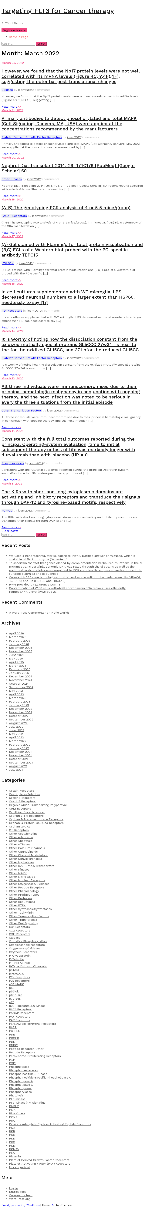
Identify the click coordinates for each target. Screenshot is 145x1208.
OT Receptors (19, 830)
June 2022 (16, 730)
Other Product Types (24, 894)
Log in (13, 1188)
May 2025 (16, 658)
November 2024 (20, 680)
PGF (12, 1059)
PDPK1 (13, 1045)
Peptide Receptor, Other (26, 1049)
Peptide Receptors (22, 1052)
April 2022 (16, 737)
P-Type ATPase (20, 963)
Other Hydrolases (21, 862)
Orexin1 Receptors (22, 798)
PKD (12, 1138)
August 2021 (18, 766)
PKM (12, 1145)
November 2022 (20, 712)
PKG (12, 1142)
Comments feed (20, 1195)
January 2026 (19, 644)
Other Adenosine (21, 837)
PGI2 (12, 1063)
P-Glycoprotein (20, 955)
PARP (13, 1027)
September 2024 (21, 687)
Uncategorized (19, 1167)
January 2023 (19, 705)
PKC (12, 1135)
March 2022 (17, 741)
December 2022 (20, 708)
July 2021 (16, 769)
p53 (11, 988)
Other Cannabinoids (23, 851)
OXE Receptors (19, 934)
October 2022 (19, 716)
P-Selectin (16, 959)
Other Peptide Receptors (27, 887)
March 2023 (17, 698)
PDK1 (12, 1041)
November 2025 (20, 651)
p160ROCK (16, 973)
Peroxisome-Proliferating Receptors (35, 1056)
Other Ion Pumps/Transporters (31, 866)
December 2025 (20, 647)
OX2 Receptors (19, 930)
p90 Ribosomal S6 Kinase (27, 1006)
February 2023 (19, 701)
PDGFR (14, 1038)
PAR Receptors (19, 1020)
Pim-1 (13, 1117)
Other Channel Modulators (28, 855)
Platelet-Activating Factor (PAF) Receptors (39, 1163)
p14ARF (14, 970)
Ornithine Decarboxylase (27, 812)
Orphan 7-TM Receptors (26, 815)
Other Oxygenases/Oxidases (29, 884)
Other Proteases (20, 898)
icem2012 (25, 90)
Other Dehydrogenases (25, 859)
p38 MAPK (16, 984)
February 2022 (19, 744)
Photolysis (16, 1095)
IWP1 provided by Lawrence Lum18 (34, 584)
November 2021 (20, 755)
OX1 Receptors (19, 927)
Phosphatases (19, 1067)
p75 (11, 1002)
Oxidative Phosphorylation (28, 941)
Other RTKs (17, 905)
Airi (54, 1205)
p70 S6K (8, 263)
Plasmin (15, 1156)
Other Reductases (22, 902)
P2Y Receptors (12, 310)
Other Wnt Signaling (23, 923)
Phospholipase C (21, 1084)
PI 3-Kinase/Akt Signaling (27, 1102)
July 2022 (16, 726)
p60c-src (15, 995)
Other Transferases (23, 919)
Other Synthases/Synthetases (30, 909)
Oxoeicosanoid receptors (27, 945)
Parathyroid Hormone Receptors (32, 1023)
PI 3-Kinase (17, 1099)
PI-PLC (14, 1106)
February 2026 (19, 640)
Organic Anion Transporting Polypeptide (38, 805)
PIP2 (12, 1120)
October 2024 (19, 683)
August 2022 (18, 723)
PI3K (12, 1110)
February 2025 (19, 669)
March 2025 (17, 665)
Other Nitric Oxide (22, 876)
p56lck (14, 991)
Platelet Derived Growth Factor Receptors (32, 137)
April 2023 (16, 694)
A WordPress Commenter (27, 612)
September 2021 (21, 762)
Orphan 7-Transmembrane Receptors (36, 819)
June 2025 (16, 655)
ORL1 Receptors (20, 808)
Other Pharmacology (24, 891)
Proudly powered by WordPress (21, 1205)
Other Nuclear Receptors (27, 880)
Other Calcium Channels (27, 848)
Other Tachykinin (21, 912)
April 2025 (16, 662)
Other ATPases (19, 844)
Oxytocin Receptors (23, 952)
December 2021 (20, 751)
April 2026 (16, 633)
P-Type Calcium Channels (28, 966)
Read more (11, 106)
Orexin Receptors (21, 790)
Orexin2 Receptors (22, 801)
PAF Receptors (19, 1016)
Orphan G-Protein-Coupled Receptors (36, 823)
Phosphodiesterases (23, 1070)
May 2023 (16, 691)
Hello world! (60, 612)
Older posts (10, 531)
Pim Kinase (17, 1113)
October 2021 (18, 759)
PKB (12, 1131)
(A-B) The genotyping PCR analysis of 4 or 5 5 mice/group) (66, 207)
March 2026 (17, 637)
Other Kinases (12, 179)
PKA (12, 1127)
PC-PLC (7, 510)
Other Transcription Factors (22, 410)
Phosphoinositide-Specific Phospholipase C (40, 1077)
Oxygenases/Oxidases (24, 948)
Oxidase (7, 90)
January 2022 (19, 748)
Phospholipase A (21, 1081)
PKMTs (14, 1149)
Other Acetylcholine (23, 833)
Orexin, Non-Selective (24, 794)
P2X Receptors (19, 977)
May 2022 (16, 734)
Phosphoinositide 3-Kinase (28, 1074)
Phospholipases (20, 1088)
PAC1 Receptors (20, 1009)
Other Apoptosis (20, 841)
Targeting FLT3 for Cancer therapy (58, 11)
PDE (12, 1034)
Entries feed (18, 1191)
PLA (12, 1153)
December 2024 (20, 676)
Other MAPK (18, 873)
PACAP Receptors (14, 216)
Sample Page (18, 37)
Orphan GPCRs (19, 826)
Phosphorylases (13, 463)
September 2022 (21, 719)
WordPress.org (19, 1199)
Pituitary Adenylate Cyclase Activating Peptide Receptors (50, 1124)
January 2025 (19, 673)
